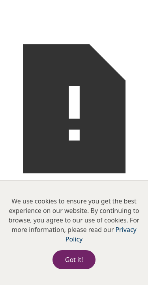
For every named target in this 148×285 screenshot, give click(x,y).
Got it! (74, 259)
